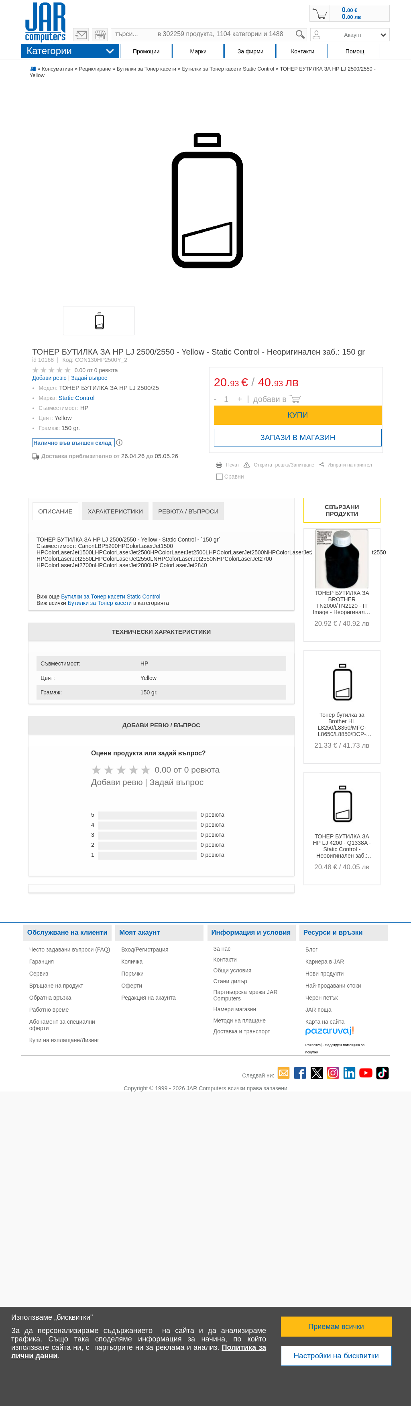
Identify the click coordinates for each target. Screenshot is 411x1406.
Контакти (225, 959)
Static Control (77, 397)
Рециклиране (95, 69)
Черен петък (321, 997)
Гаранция (41, 961)
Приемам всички (336, 1327)
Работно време (49, 1009)
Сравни (234, 476)
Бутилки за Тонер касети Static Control (228, 69)
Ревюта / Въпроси (188, 511)
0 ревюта (106, 370)
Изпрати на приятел (350, 465)
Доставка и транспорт (242, 1031)
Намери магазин (235, 1009)
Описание (55, 511)
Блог (311, 949)
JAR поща (318, 1009)
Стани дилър (230, 981)
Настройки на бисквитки (335, 1355)
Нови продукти (324, 973)
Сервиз (38, 973)
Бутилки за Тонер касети (146, 69)
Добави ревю (49, 378)
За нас (222, 948)
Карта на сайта (324, 1021)
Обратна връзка (50, 997)
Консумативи (57, 69)
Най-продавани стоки (333, 985)
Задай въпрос (89, 378)
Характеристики (115, 511)
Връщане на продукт (56, 985)
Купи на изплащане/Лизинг (64, 1040)
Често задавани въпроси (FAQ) (69, 949)
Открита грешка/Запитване (284, 465)
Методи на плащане (240, 1020)
